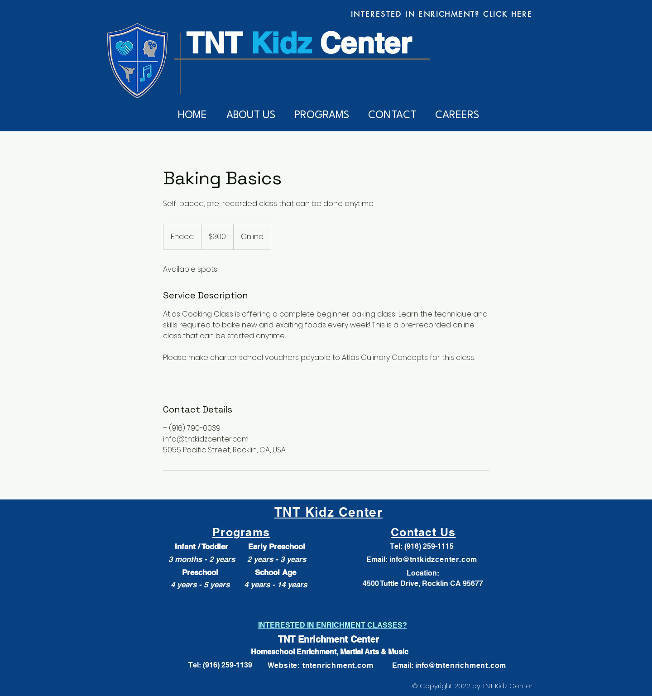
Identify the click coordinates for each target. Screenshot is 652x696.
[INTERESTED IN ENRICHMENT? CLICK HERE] (442, 14)
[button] (250, 115)
